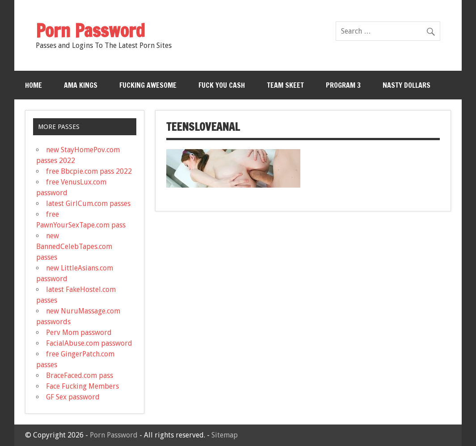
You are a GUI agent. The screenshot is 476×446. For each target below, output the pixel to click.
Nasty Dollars (406, 85)
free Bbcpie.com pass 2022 (89, 171)
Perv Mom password (79, 332)
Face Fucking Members (82, 386)
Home (33, 85)
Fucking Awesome (148, 85)
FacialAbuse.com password (89, 343)
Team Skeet (285, 85)
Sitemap (224, 435)
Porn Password (114, 435)
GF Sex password (73, 397)
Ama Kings (80, 85)
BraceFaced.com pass (79, 375)
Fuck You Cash (221, 85)
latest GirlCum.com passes (88, 203)
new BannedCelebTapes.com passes (74, 247)
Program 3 (343, 85)
